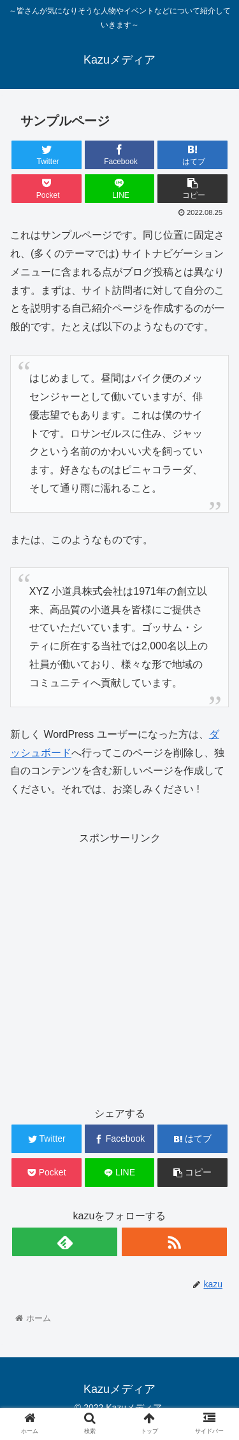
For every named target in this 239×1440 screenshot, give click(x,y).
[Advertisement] (119, 967)
